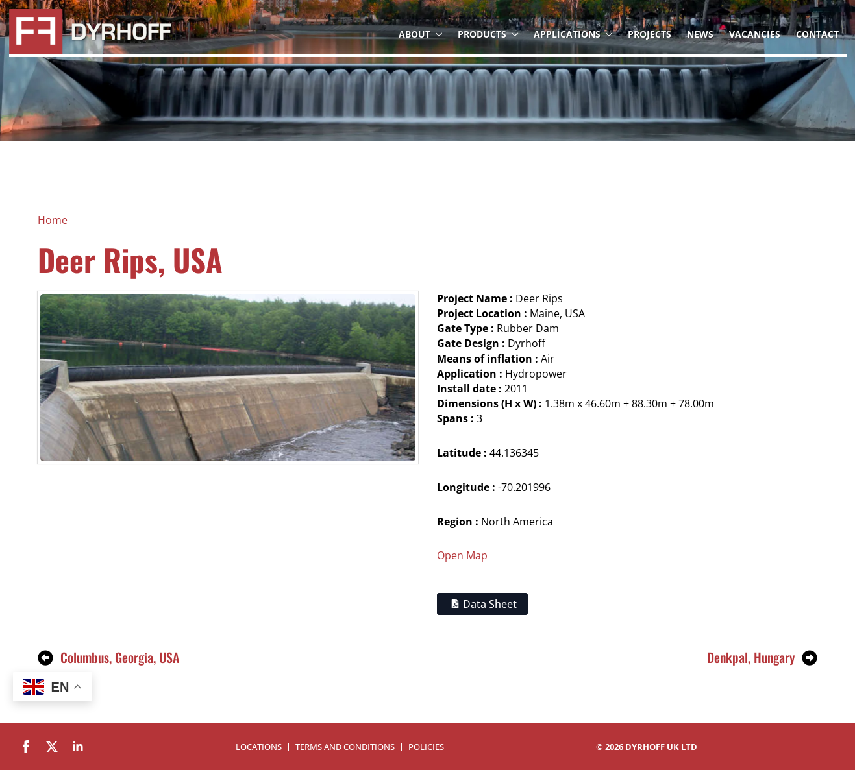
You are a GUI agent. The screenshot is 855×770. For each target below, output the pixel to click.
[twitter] (52, 747)
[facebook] (26, 747)
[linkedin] (78, 747)
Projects (649, 34)
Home (53, 220)
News (700, 34)
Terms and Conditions (345, 747)
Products (482, 34)
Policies (426, 747)
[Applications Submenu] (610, 34)
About (414, 34)
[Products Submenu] (516, 34)
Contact (817, 34)
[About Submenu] (440, 34)
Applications (567, 34)
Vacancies (754, 34)
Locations (259, 747)
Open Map (462, 555)
